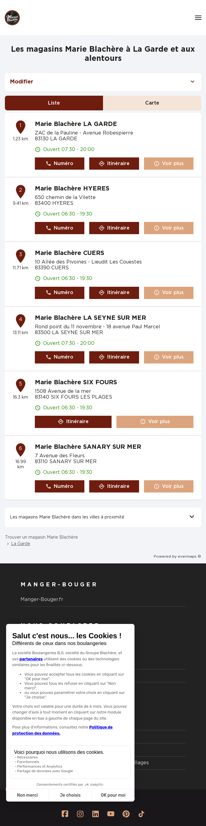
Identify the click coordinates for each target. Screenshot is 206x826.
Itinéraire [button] (114, 164)
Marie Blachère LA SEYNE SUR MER (90, 318)
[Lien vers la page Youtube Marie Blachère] (110, 813)
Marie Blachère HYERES (72, 189)
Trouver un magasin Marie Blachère (41, 537)
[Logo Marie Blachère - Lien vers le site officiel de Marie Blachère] (12, 18)
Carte (152, 103)
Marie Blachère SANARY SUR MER (88, 447)
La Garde (20, 544)
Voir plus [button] (169, 164)
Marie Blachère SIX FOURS (76, 382)
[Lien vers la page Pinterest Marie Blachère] (126, 813)
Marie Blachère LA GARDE (76, 124)
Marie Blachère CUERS (69, 253)
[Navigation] (198, 18)
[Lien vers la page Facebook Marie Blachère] (64, 813)
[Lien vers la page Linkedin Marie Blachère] (95, 813)
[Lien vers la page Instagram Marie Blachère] (80, 813)
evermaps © (189, 556)
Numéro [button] (59, 164)
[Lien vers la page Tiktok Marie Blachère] (141, 813)
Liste (54, 103)
